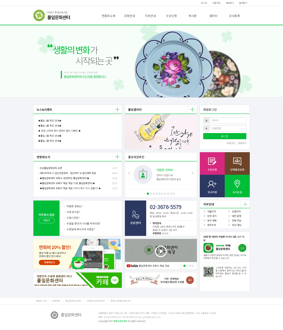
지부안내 (150, 16)
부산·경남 (236, 225)
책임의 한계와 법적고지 (120, 300)
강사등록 (234, 16)
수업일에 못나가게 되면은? (79, 229)
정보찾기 (230, 2)
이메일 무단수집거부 (95, 300)
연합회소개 (108, 16)
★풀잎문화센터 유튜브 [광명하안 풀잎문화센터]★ (63, 178)
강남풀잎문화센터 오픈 (50, 168)
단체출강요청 (237, 169)
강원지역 (236, 211)
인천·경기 (212, 216)
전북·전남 (236, 220)
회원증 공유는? (73, 206)
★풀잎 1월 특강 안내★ (49, 140)
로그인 (204, 2)
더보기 (46, 220)
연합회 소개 (41, 300)
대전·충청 (236, 216)
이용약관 (56, 300)
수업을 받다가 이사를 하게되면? (82, 223)
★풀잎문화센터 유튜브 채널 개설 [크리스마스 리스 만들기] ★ (69, 188)
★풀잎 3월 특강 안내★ (49, 125)
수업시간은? (71, 217)
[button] (21, 61)
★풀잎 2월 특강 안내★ (49, 135)
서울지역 (211, 211)
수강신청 (171, 16)
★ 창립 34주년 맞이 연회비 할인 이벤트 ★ (59, 130)
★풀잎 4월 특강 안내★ (49, 120)
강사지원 (212, 192)
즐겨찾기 (243, 2)
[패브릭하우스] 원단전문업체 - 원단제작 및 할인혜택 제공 (67, 173)
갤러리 (213, 16)
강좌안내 (129, 16)
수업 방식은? (72, 212)
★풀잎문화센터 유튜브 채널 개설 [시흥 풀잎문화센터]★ (66, 183)
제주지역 (211, 225)
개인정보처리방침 (73, 300)
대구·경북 (212, 220)
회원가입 (216, 2)
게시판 (192, 16)
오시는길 (237, 192)
